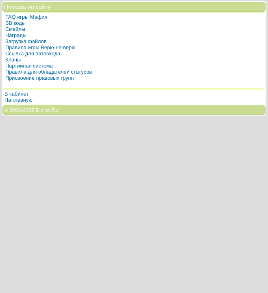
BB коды (15, 23)
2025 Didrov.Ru (41, 110)
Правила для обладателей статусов (48, 72)
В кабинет (16, 94)
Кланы (13, 60)
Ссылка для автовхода (32, 53)
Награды (15, 35)
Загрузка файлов (26, 41)
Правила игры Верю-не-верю (40, 47)
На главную (18, 100)
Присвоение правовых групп (39, 78)
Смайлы (15, 29)
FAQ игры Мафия (26, 17)
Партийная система (29, 66)
